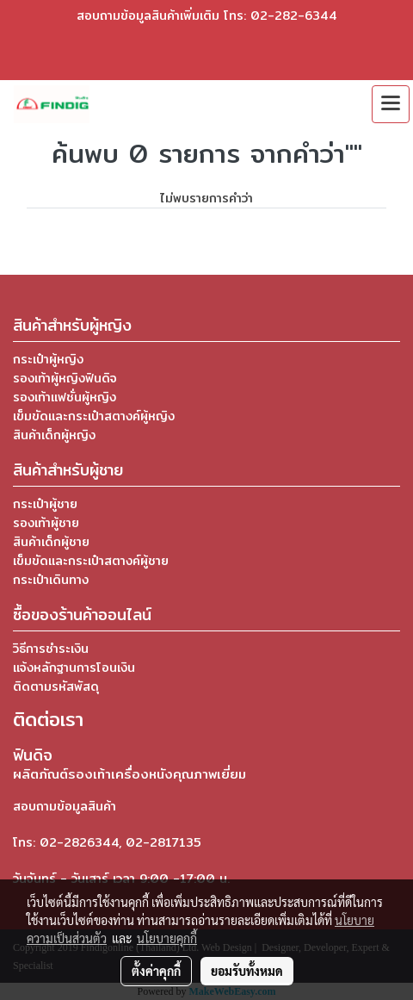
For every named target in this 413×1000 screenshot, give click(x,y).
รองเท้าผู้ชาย (46, 522)
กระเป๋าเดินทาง (51, 579)
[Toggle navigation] (391, 104)
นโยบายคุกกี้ (167, 938)
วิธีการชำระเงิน (51, 648)
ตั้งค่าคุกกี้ (156, 970)
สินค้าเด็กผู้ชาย (51, 541)
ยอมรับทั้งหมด (247, 970)
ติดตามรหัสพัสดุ (56, 686)
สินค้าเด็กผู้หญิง (54, 434)
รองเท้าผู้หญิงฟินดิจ (65, 378)
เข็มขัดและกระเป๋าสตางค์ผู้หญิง (94, 416)
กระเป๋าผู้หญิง (48, 359)
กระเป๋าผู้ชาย (45, 503)
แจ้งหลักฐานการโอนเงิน (74, 667)
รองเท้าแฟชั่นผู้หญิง (64, 397)
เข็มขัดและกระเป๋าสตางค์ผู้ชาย (91, 560)
